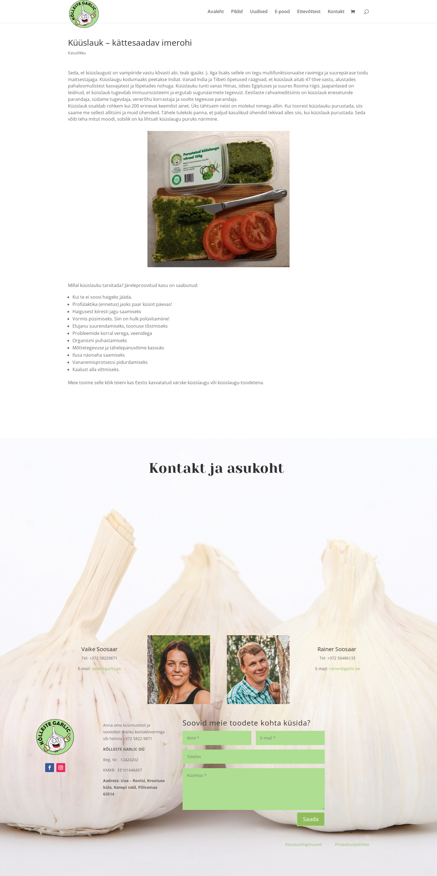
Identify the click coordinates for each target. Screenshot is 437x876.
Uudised (259, 11)
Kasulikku (77, 52)
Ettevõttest (309, 11)
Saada (311, 819)
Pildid (237, 11)
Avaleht (216, 11)
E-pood (282, 11)
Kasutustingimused (310, 844)
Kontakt (336, 11)
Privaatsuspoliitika (352, 844)
